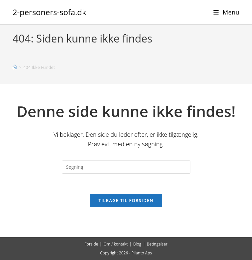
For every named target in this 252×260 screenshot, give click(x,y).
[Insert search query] (126, 167)
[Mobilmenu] (226, 12)
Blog (137, 244)
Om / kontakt (115, 244)
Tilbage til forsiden (126, 200)
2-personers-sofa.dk (49, 12)
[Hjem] (15, 67)
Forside (91, 244)
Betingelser (157, 244)
